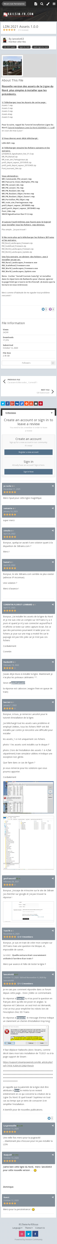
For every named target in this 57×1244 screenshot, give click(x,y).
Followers (26, 363)
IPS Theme (23, 1224)
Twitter (28, 1234)
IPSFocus (34, 1224)
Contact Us (40, 1228)
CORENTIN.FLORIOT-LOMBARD (17, 604)
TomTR (6, 930)
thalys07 (7, 1155)
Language (17, 1228)
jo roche (7, 486)
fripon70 (21, 1017)
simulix (6, 530)
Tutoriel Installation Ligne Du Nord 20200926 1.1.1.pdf (31, 127)
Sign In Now (28, 471)
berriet (6, 702)
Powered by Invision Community (28, 1239)
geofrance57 (18, 682)
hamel (6, 562)
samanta (7, 508)
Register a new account (28, 452)
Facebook (35, 1234)
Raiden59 (7, 662)
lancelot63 (18, 38)
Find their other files (17, 41)
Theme (29, 1228)
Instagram (22, 1234)
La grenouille (9, 1125)
